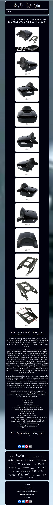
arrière (21, 477)
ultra (13, 471)
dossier (31, 460)
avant (37, 460)
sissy (34, 464)
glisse (41, 463)
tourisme (12, 468)
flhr (26, 460)
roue (19, 468)
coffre (17, 471)
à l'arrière (31, 477)
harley (20, 455)
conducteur (32, 475)
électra (42, 457)
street (43, 460)
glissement (19, 460)
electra (12, 474)
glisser (33, 456)
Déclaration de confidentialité (27, 491)
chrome (28, 456)
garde (12, 456)
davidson (25, 471)
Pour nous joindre (27, 488)
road (33, 470)
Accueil (27, 485)
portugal (26, 464)
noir (38, 475)
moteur (33, 468)
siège (40, 471)
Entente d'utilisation (27, 494)
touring (41, 467)
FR (29, 497)
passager (25, 468)
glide (20, 474)
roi (27, 474)
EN (25, 497)
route (15, 463)
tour (37, 456)
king (10, 459)
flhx (26, 477)
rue (44, 474)
